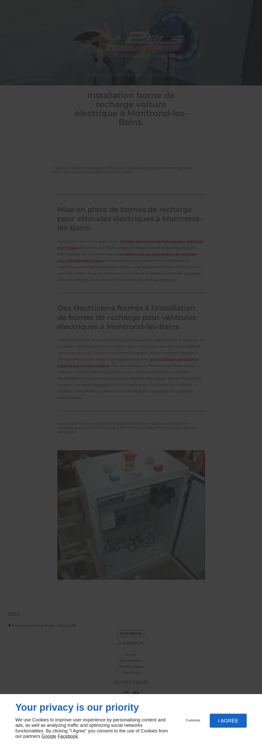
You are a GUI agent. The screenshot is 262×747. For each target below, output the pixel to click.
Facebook (68, 736)
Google (48, 736)
